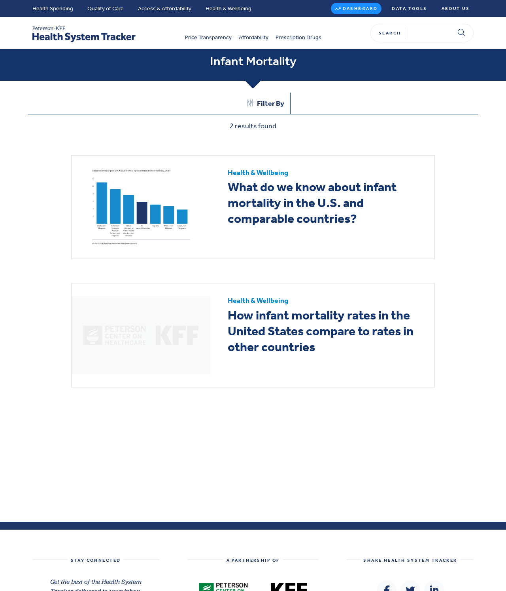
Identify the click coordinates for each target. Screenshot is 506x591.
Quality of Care (105, 8)
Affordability (253, 37)
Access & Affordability (164, 8)
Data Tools (409, 8)
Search (390, 33)
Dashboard (360, 8)
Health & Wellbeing (228, 8)
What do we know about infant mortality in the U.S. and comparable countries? (312, 202)
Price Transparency (208, 37)
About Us (456, 8)
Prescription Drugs (298, 37)
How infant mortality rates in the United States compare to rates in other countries (320, 331)
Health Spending (52, 8)
